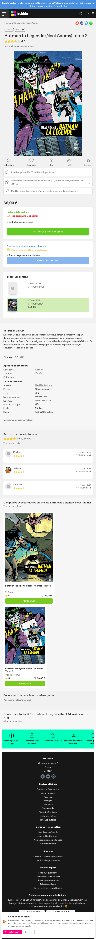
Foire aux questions (48, 872)
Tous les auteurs (48, 819)
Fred (37, 385)
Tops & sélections (48, 812)
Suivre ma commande (48, 880)
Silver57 (17, 484)
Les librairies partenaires (48, 860)
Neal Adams (46, 385)
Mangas (48, 800)
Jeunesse (48, 804)
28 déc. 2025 (85, 452)
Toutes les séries (48, 816)
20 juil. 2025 (85, 468)
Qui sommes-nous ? (48, 763)
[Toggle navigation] (4, 13)
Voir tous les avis (11, 443)
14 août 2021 (85, 485)
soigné (29, 222)
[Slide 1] (48, 152)
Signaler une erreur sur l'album (18, 420)
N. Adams (10, 592)
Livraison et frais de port (48, 876)
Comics (39, 369)
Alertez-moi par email (48, 232)
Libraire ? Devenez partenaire (48, 856)
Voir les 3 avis (11, 46)
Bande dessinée (48, 793)
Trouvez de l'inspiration (48, 789)
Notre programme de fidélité (48, 840)
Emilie (16, 452)
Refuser (28, 932)
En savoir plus (60, 6)
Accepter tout (12, 932)
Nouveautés (48, 808)
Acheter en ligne (48, 884)
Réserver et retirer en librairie (48, 888)
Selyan (17, 468)
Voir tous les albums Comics (17, 700)
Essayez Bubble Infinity (48, 836)
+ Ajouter (19, 356)
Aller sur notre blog (12, 721)
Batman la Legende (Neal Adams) (22, 23)
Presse (48, 767)
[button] (19, 103)
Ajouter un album (48, 843)
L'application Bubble (48, 832)
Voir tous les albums (13, 506)
